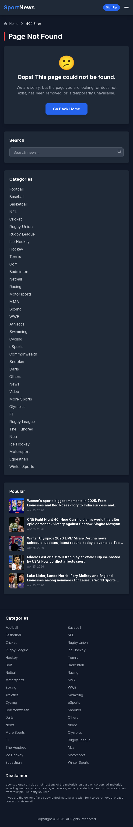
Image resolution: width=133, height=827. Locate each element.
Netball (11, 672)
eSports (74, 702)
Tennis (73, 657)
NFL (71, 635)
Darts (10, 717)
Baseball (74, 627)
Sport (19, 7)
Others (73, 717)
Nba (71, 747)
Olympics (75, 732)
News (10, 725)
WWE (72, 687)
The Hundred (16, 747)
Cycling (11, 702)
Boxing (11, 687)
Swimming (75, 695)
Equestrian (14, 762)
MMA (72, 680)
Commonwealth (17, 710)
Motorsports (15, 680)
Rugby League (17, 650)
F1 (7, 740)
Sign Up (111, 7)
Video (72, 725)
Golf (9, 665)
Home (11, 24)
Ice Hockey (77, 650)
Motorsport (76, 755)
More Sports (15, 732)
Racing (73, 672)
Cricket (11, 642)
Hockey (12, 657)
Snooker (74, 710)
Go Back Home (66, 109)
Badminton (76, 665)
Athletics (12, 695)
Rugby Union (78, 642)
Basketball (13, 635)
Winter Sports (78, 762)
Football (12, 627)
